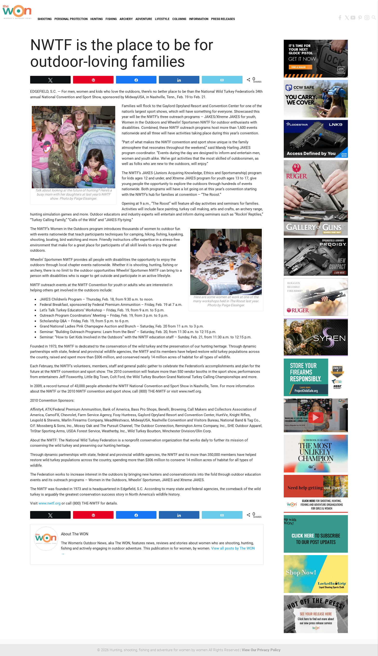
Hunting (96, 19)
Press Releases (223, 19)
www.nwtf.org (50, 503)
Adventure (143, 19)
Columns (179, 19)
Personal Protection (71, 19)
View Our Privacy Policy (261, 650)
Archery (126, 19)
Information (198, 19)
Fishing (111, 19)
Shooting (45, 19)
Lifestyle (162, 19)
